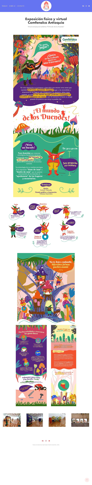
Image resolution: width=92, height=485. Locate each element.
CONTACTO (20, 6)
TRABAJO (4, 6)
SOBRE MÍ (12, 6)
